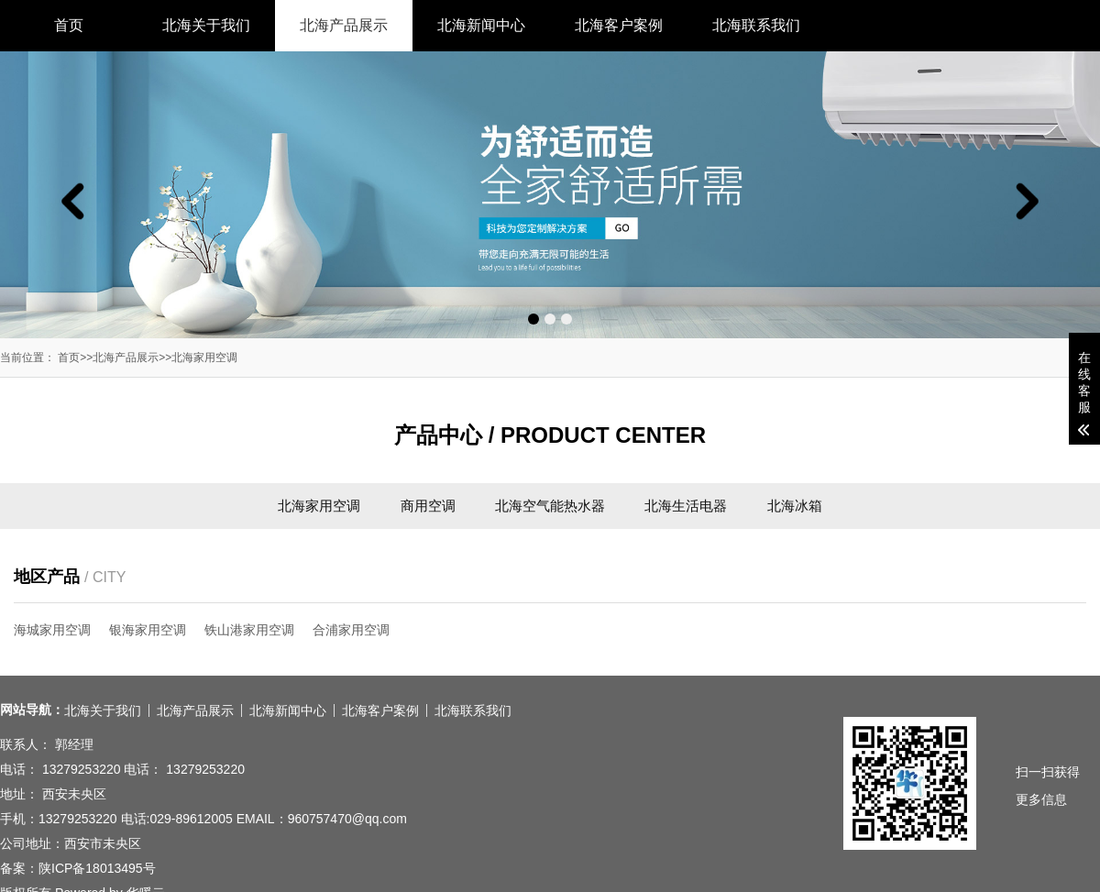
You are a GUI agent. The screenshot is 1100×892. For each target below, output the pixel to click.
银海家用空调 (147, 629)
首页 (68, 25)
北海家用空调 (204, 357)
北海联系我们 (756, 25)
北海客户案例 (619, 25)
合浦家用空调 (351, 629)
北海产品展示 (344, 25)
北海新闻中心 (481, 25)
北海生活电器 (685, 505)
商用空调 (428, 505)
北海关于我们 (206, 25)
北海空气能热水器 (550, 505)
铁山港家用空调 (249, 629)
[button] (533, 319)
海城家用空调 (52, 629)
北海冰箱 (794, 505)
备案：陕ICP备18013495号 (78, 868)
